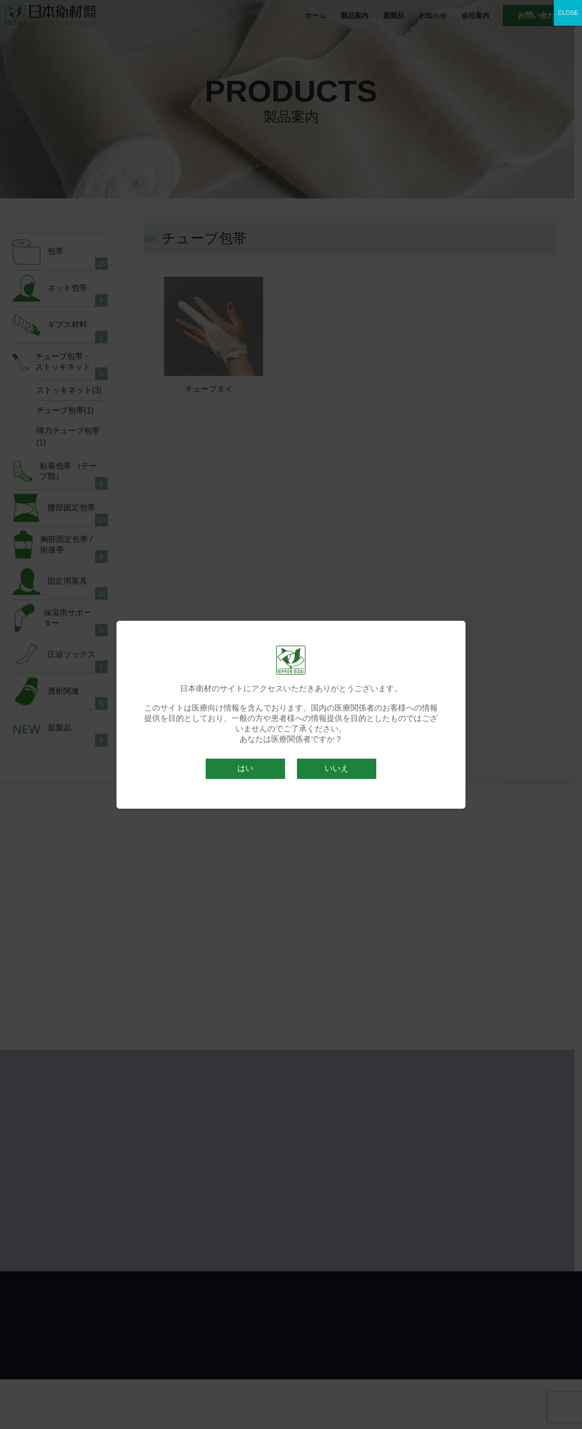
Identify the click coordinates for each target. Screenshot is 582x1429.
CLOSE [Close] (568, 12)
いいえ (337, 768)
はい (245, 768)
